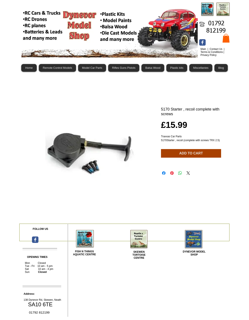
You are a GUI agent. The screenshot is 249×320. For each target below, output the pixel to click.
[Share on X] (188, 173)
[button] (226, 38)
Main (203, 49)
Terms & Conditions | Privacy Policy (212, 54)
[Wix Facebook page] (202, 42)
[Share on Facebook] (163, 173)
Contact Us (216, 49)
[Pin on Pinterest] (172, 173)
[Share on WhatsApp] (180, 173)
